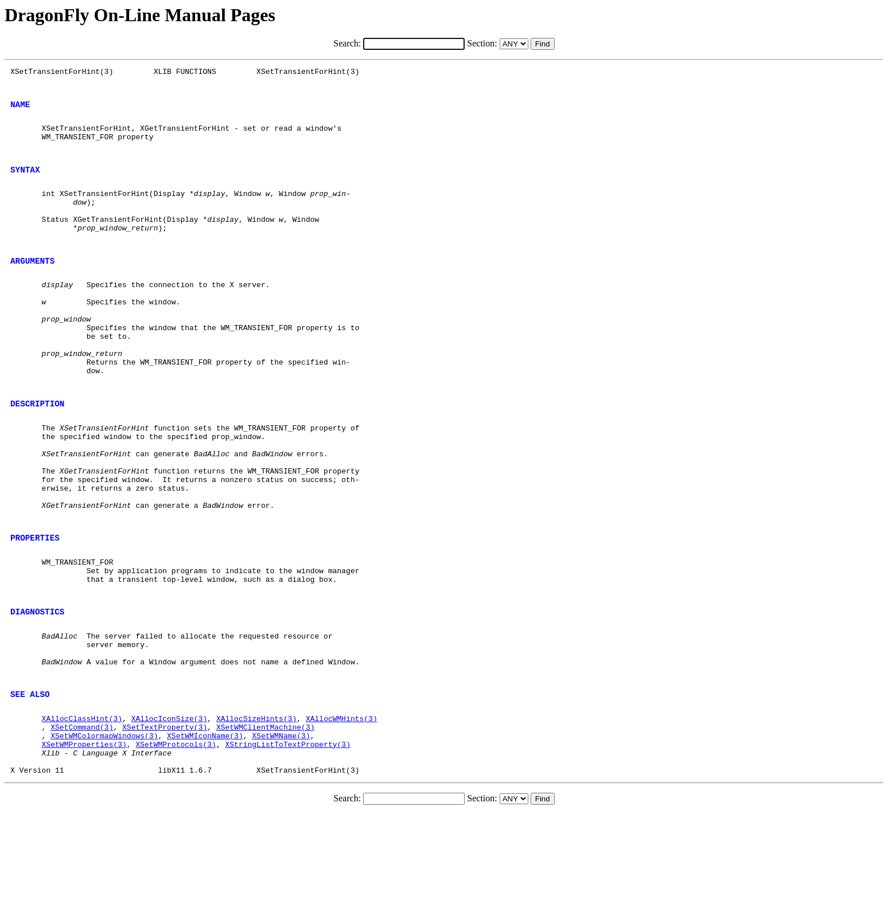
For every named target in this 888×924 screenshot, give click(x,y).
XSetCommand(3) (81, 828)
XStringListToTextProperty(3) (287, 849)
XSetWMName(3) (281, 838)
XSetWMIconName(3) (205, 838)
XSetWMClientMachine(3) (265, 828)
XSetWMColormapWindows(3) (104, 838)
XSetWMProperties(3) (84, 849)
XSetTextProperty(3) (164, 828)
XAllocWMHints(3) (341, 818)
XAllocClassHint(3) (82, 818)
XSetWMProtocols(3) (175, 849)
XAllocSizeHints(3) (256, 818)
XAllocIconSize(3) (169, 818)
